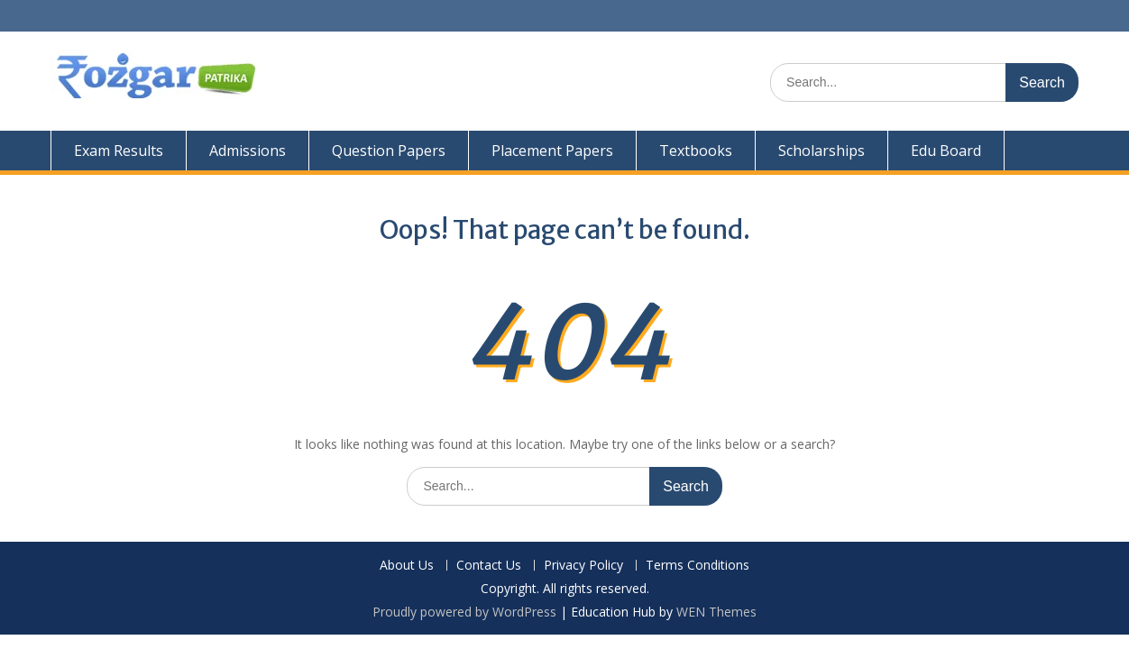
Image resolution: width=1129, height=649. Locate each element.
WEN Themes (716, 611)
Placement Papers (552, 150)
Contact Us (488, 565)
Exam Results (118, 150)
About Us (407, 565)
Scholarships (821, 150)
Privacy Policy (583, 565)
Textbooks (695, 150)
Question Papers (388, 150)
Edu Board (946, 150)
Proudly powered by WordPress (464, 611)
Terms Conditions (697, 565)
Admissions (247, 150)
